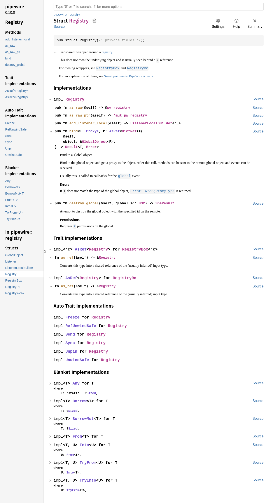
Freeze (73, 316)
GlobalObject (96, 141)
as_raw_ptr (81, 115)
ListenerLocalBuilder (155, 123)
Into (85, 444)
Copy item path (94, 20)
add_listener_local (89, 123)
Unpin (72, 350)
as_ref (67, 256)
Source (59, 26)
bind (74, 131)
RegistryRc (126, 277)
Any (76, 382)
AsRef (117, 131)
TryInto (88, 479)
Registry (75, 99)
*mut (121, 115)
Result (72, 146)
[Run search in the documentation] (159, 6)
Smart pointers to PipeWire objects (137, 75)
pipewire (61, 14)
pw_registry (121, 107)
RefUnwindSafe (81, 324)
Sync (70, 342)
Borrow (80, 400)
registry (76, 14)
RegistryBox (136, 248)
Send (70, 333)
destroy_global (85, 202)
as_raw (76, 107)
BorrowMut (83, 417)
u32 (145, 202)
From (77, 435)
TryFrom (88, 461)
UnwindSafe (78, 359)
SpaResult (169, 202)
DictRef (132, 131)
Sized (89, 392)
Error (93, 146)
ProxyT (94, 131)
